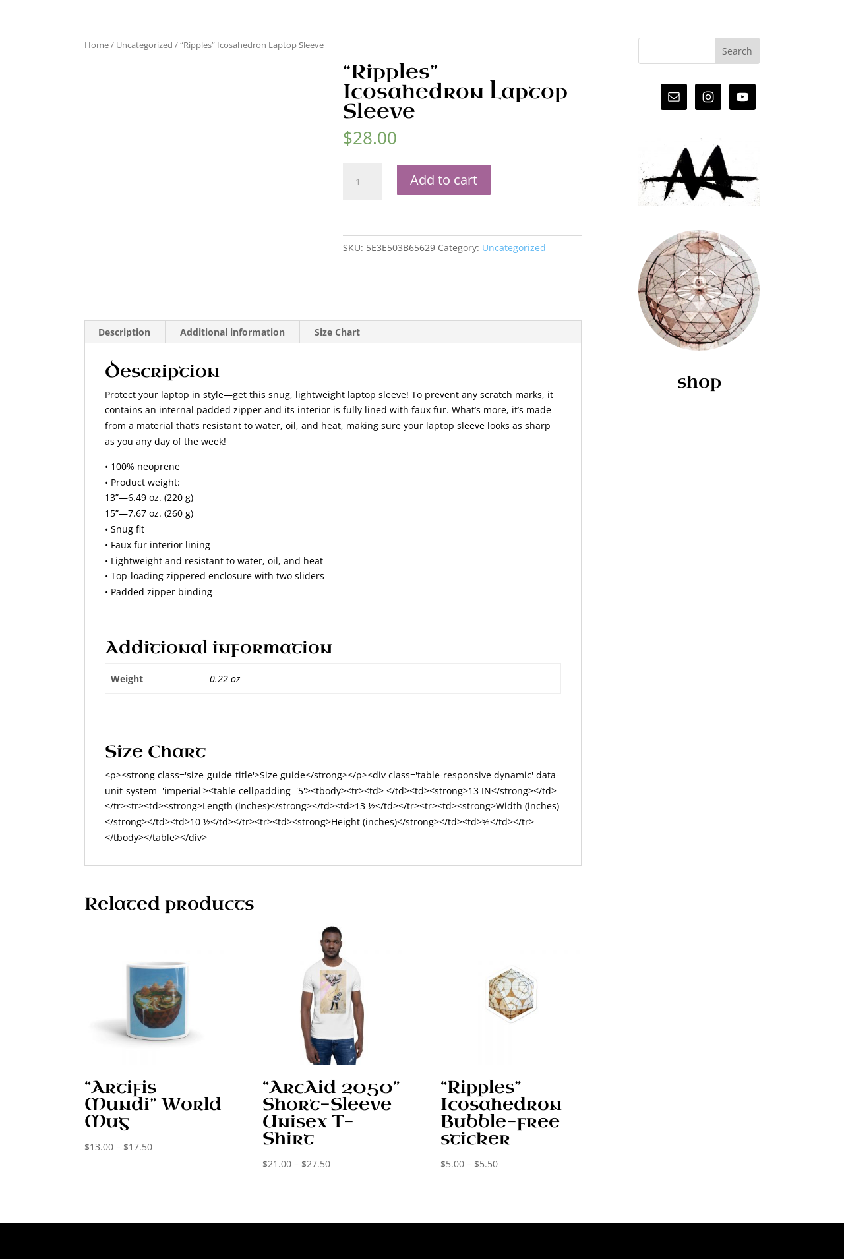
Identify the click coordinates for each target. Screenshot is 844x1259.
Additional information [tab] (232, 332)
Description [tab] (124, 332)
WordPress (303, 1241)
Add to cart (443, 180)
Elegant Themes (178, 1241)
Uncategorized (144, 45)
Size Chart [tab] (337, 332)
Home (96, 45)
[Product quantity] (362, 181)
